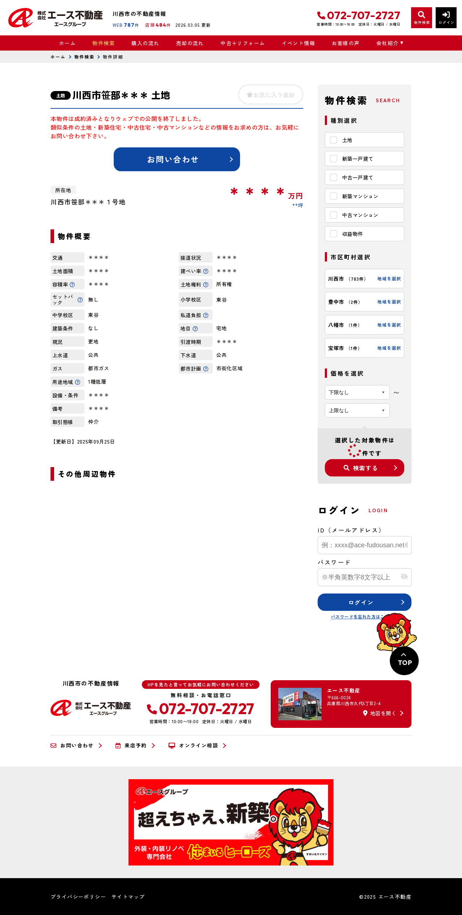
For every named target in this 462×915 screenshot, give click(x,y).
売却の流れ (190, 43)
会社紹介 (387, 43)
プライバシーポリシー (78, 896)
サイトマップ (128, 896)
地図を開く (379, 713)
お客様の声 (345, 43)
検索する (361, 467)
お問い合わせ (173, 159)
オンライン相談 (193, 745)
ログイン (361, 602)
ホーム (67, 43)
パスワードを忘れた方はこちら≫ (364, 616)
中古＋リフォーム (243, 43)
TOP (405, 663)
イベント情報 (298, 43)
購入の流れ (145, 43)
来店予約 (131, 745)
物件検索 (103, 43)
